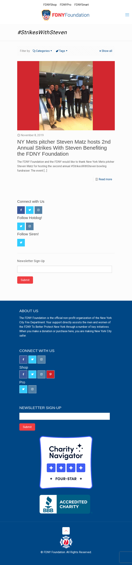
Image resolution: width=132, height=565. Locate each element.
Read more (105, 179)
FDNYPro (65, 4)
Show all (105, 51)
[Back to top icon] (66, 531)
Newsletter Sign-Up (31, 261)
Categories (43, 51)
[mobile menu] (127, 15)
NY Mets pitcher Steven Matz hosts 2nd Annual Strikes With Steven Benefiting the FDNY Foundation (64, 148)
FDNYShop (50, 4)
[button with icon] (21, 210)
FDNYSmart (81, 4)
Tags (62, 51)
